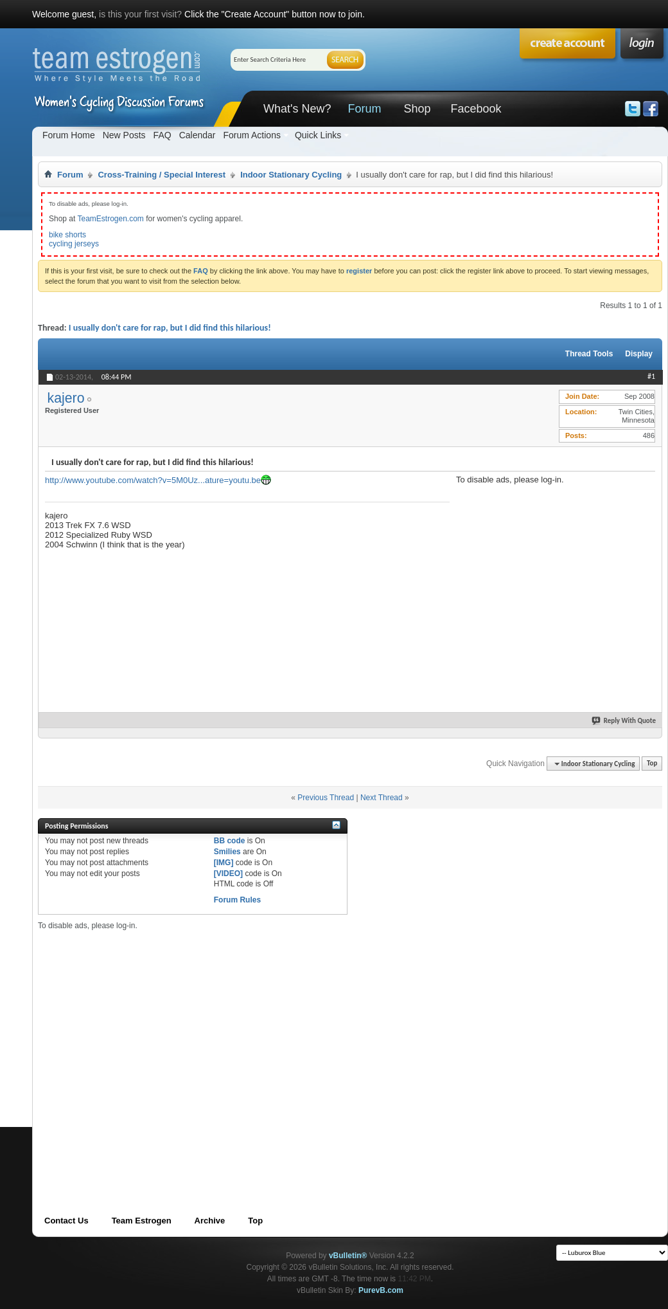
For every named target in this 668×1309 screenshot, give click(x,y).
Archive (210, 1220)
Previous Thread (325, 797)
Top (652, 764)
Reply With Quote (624, 721)
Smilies (227, 851)
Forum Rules (237, 899)
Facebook (475, 108)
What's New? (297, 108)
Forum (364, 108)
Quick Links (318, 135)
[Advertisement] (552, 564)
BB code (229, 840)
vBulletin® (348, 1255)
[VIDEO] (228, 873)
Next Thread (381, 797)
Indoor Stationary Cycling (291, 174)
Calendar (197, 135)
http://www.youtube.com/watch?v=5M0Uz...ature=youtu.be (153, 480)
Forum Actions (251, 135)
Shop (416, 108)
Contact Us (66, 1220)
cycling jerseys (74, 243)
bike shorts (67, 234)
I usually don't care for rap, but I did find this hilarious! (170, 327)
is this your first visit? (140, 14)
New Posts (124, 135)
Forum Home (68, 135)
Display (639, 353)
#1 (651, 376)
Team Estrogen (141, 1220)
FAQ (162, 135)
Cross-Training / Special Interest (161, 174)
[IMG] (224, 862)
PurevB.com (380, 1290)
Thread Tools (589, 353)
